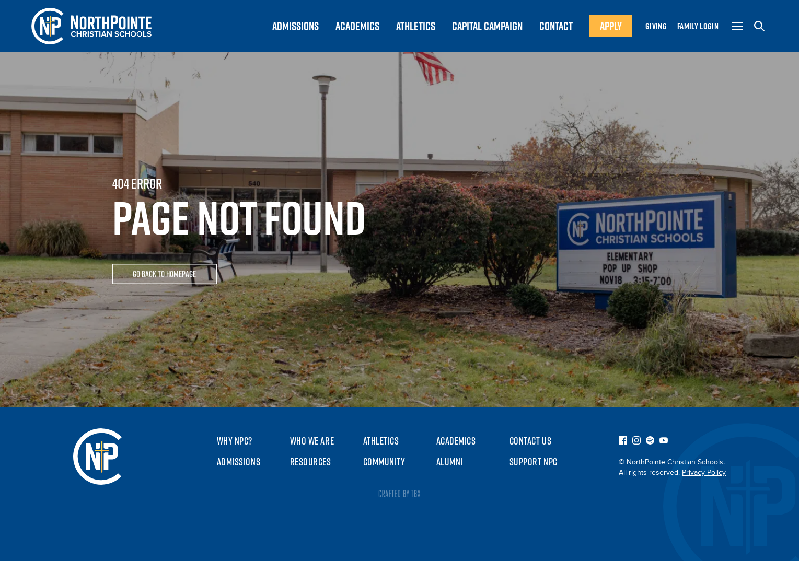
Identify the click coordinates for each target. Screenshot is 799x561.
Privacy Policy (704, 472)
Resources (310, 462)
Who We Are (312, 441)
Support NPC (533, 462)
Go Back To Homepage (164, 275)
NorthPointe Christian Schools (97, 456)
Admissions (239, 462)
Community (384, 462)
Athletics (381, 441)
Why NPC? (235, 441)
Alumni (449, 462)
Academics (456, 441)
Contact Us (530, 441)
